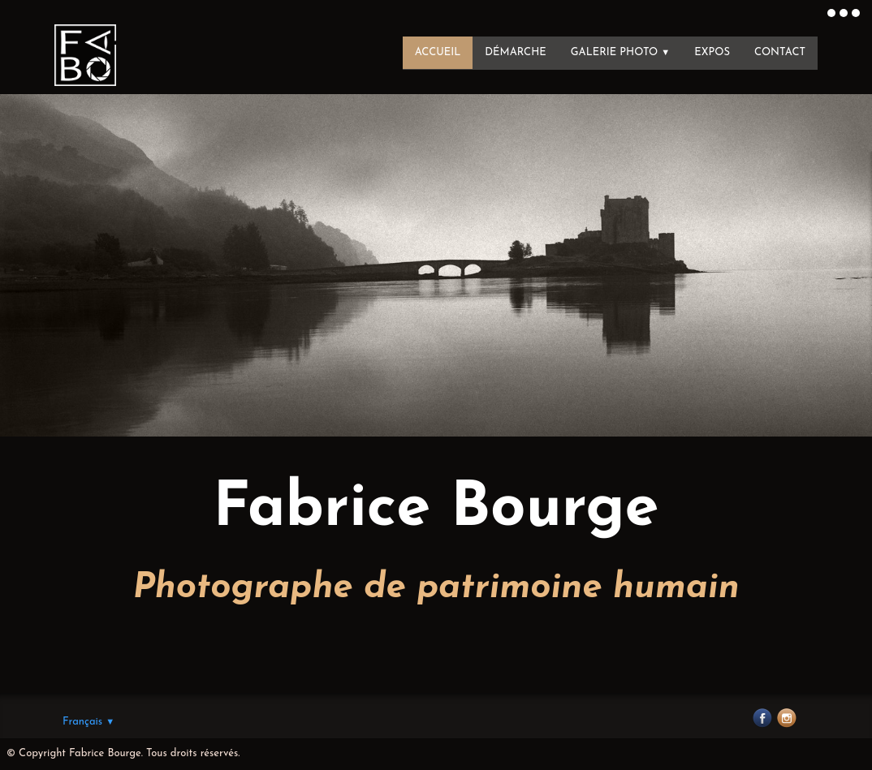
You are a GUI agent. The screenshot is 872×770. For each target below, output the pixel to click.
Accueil (438, 52)
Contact (779, 52)
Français (88, 721)
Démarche (515, 52)
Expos (712, 52)
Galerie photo (621, 52)
